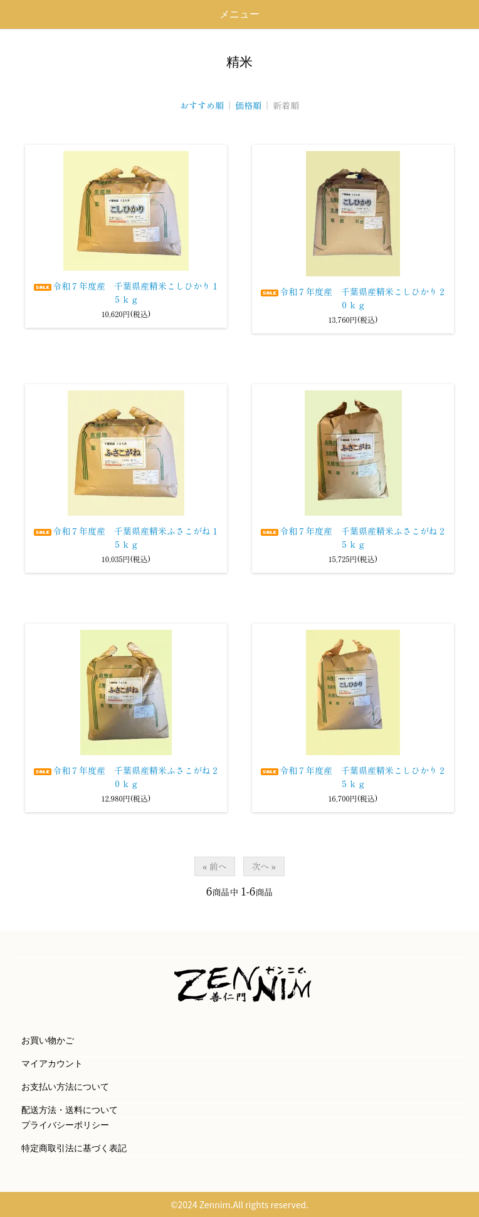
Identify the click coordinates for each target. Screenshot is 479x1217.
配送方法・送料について (69, 1110)
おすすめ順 (202, 105)
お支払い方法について (65, 1087)
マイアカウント (52, 1063)
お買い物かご (47, 1040)
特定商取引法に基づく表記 (74, 1148)
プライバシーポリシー (65, 1125)
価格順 (248, 105)
